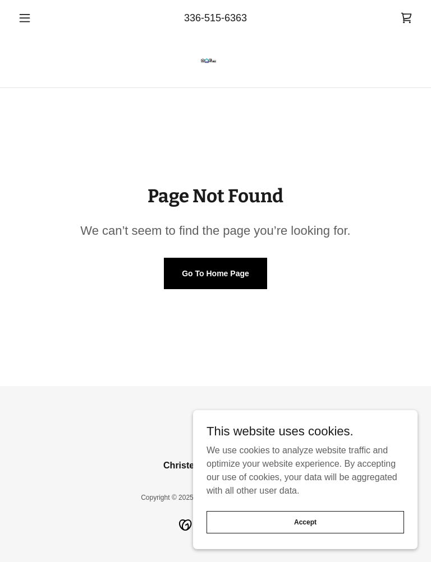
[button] (43, 18)
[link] (406, 18)
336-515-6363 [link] (215, 18)
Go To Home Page (215, 273)
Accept (305, 522)
